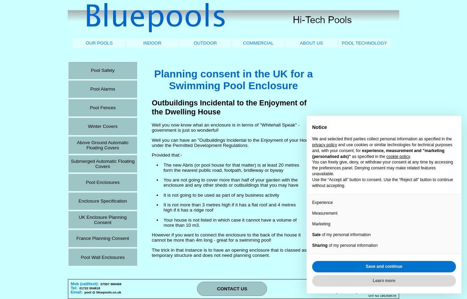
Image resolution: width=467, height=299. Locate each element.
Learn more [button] (384, 280)
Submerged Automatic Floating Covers (103, 164)
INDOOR (152, 43)
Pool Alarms (102, 89)
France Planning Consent (102, 238)
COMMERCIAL (258, 43)
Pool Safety (103, 70)
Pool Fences (103, 107)
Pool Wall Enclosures (103, 257)
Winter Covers (103, 126)
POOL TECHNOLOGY (364, 43)
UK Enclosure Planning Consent (103, 220)
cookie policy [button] (398, 156)
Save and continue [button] (384, 266)
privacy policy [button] (324, 144)
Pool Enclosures (103, 182)
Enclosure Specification (102, 201)
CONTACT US (232, 288)
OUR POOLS (99, 43)
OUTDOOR (205, 43)
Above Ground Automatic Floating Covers (103, 145)
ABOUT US (311, 43)
